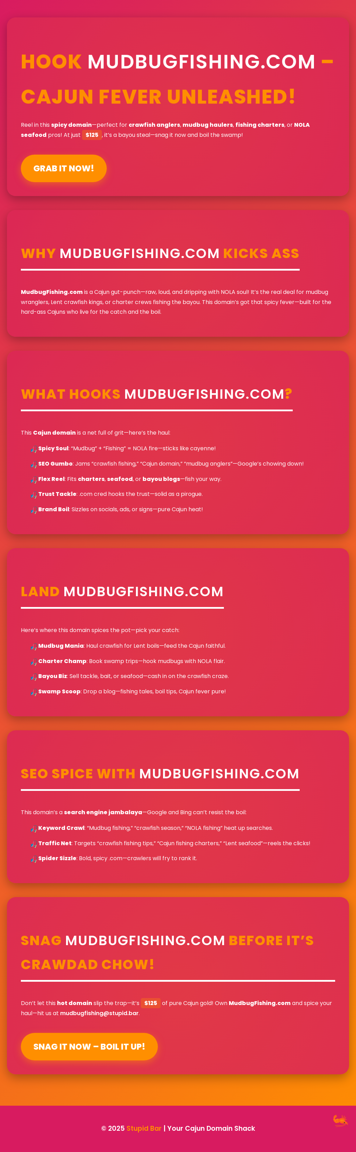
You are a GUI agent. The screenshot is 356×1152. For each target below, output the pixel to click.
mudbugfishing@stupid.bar (99, 1013)
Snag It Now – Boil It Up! (89, 1046)
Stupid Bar (144, 1128)
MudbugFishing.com (202, 61)
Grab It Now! (63, 168)
